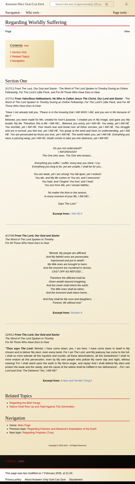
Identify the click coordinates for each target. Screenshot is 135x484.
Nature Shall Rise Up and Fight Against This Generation (41, 406)
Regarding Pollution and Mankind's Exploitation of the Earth (62, 428)
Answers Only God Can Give (24, 4)
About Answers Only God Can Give (45, 479)
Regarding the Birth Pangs (24, 402)
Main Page (24, 425)
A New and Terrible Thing (75, 380)
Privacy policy (13, 479)
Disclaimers (76, 479)
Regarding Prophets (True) (38, 432)
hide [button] (26, 45)
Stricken (75, 312)
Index (21, 461)
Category (10, 461)
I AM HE (75, 213)
